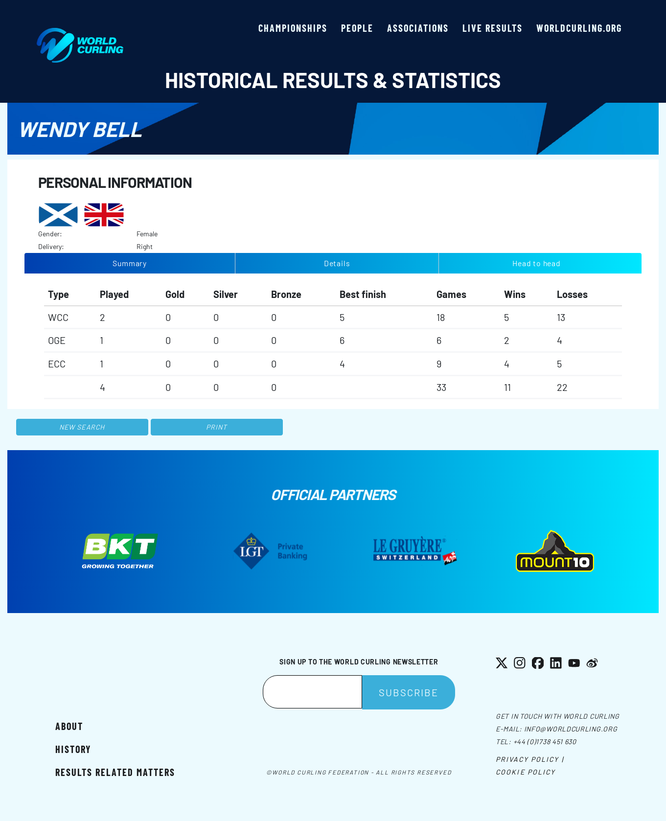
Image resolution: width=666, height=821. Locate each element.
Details (337, 263)
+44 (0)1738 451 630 (544, 741)
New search (82, 427)
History (73, 749)
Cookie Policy (525, 772)
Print (217, 427)
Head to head (536, 263)
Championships (292, 28)
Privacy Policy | (530, 759)
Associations (418, 28)
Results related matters (115, 772)
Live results (492, 28)
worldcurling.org (579, 28)
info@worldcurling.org (571, 729)
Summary (130, 263)
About (69, 726)
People (357, 28)
